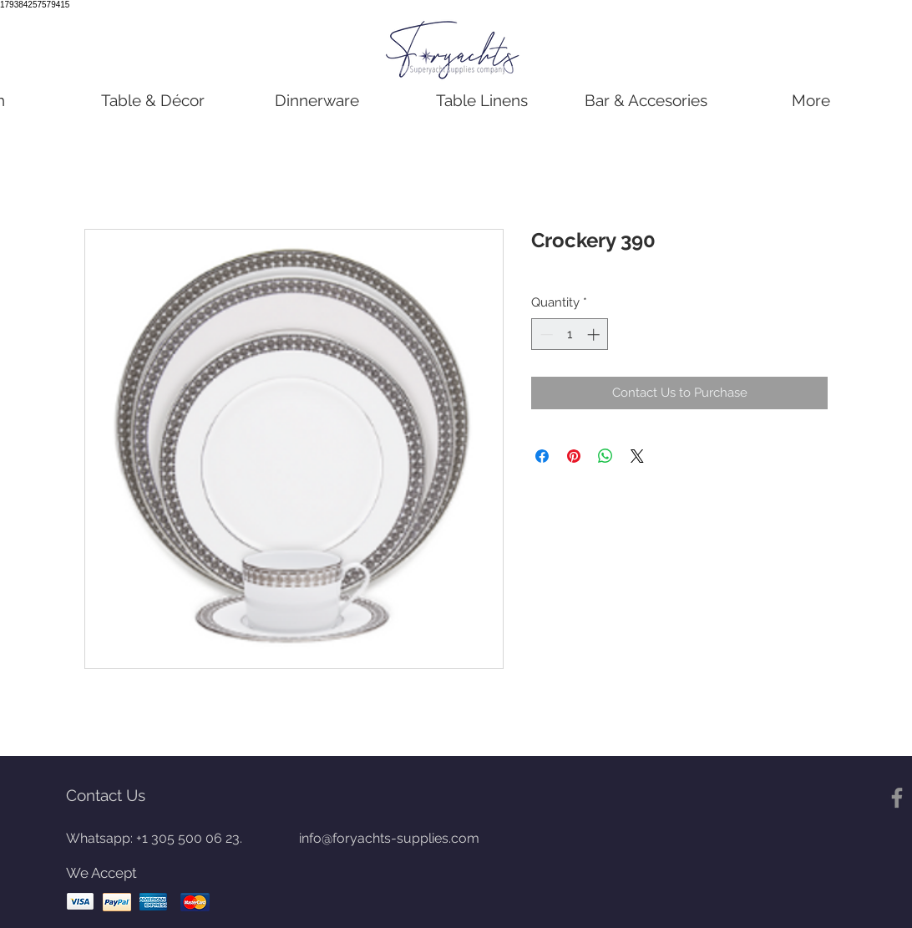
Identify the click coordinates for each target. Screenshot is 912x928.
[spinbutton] (570, 334)
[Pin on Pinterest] (574, 456)
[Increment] (595, 334)
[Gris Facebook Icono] (897, 797)
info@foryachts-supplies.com (389, 838)
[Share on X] (637, 456)
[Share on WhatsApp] (605, 456)
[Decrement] (545, 334)
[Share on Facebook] (542, 456)
